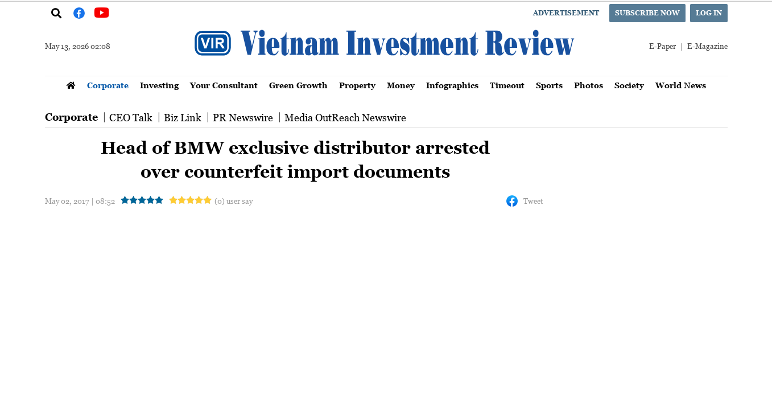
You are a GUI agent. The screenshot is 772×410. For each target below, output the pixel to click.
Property (357, 85)
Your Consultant (224, 85)
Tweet (533, 200)
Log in (709, 13)
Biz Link (182, 117)
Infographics (452, 85)
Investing (159, 85)
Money (401, 85)
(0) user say (233, 200)
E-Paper (662, 45)
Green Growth (298, 85)
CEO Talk (130, 117)
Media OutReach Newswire (345, 117)
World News (680, 85)
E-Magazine (707, 45)
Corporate (108, 85)
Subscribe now (647, 13)
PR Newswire (243, 117)
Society (629, 85)
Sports (549, 85)
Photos (588, 85)
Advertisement (566, 13)
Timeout (507, 85)
